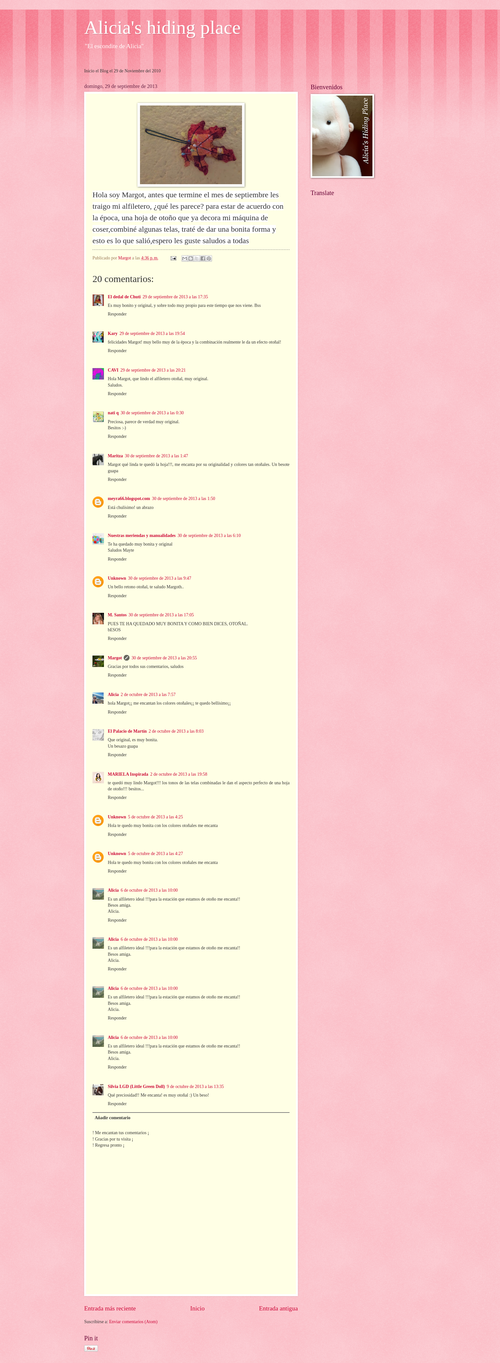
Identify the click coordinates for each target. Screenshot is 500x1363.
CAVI (113, 370)
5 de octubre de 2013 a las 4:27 (155, 853)
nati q (113, 412)
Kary (113, 333)
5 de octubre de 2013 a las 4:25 (155, 817)
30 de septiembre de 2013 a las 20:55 (164, 658)
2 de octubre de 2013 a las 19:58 (178, 774)
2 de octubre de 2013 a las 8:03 (176, 731)
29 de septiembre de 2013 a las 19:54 (152, 333)
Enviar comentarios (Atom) (133, 1321)
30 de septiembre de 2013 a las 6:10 (209, 535)
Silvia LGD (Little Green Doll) (136, 1086)
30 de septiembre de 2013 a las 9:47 (159, 578)
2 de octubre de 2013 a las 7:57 (148, 694)
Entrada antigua (278, 1308)
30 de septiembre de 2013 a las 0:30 (152, 412)
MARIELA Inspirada (128, 774)
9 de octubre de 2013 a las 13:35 (195, 1086)
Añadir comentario (112, 1117)
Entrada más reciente (110, 1308)
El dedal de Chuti (124, 296)
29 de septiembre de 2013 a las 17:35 (175, 296)
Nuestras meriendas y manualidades (142, 535)
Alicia (113, 694)
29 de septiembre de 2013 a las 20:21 (153, 370)
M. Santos (117, 615)
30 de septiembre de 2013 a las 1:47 (156, 455)
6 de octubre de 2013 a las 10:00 (149, 890)
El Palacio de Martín (127, 731)
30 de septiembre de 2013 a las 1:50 (183, 498)
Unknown (117, 578)
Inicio (197, 1308)
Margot (115, 658)
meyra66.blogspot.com (129, 498)
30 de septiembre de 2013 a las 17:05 (161, 615)
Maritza (115, 455)
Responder (117, 314)
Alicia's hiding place (162, 27)
